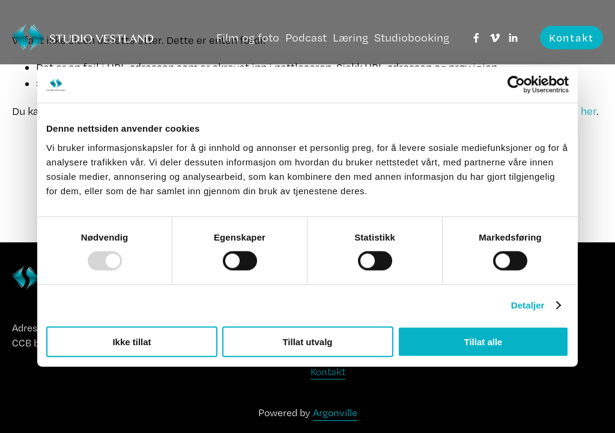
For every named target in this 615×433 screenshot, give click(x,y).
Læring (350, 38)
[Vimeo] (495, 38)
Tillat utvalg (307, 341)
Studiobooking (411, 38)
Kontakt (571, 37)
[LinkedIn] (513, 38)
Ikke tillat (131, 341)
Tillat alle (483, 341)
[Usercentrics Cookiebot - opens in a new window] (516, 85)
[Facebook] (476, 38)
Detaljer (528, 305)
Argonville (335, 413)
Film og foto (247, 38)
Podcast (306, 38)
